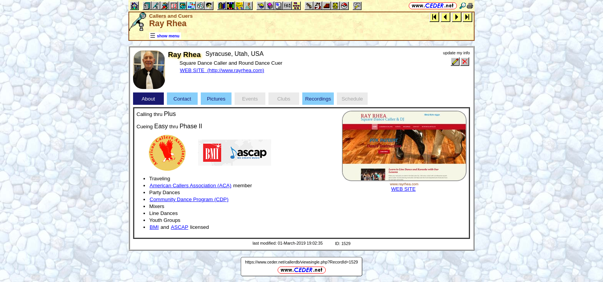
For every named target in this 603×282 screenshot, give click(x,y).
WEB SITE (403, 189)
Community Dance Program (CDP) (189, 199)
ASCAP (179, 227)
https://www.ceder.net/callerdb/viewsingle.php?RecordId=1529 (301, 262)
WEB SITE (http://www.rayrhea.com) (222, 70)
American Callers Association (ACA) (191, 185)
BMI (154, 227)
